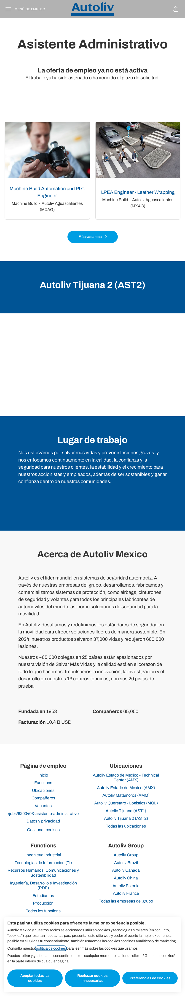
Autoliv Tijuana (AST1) (126, 811)
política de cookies (51, 948)
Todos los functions (43, 911)
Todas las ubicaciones (126, 826)
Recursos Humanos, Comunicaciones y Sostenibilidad (43, 873)
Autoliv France (126, 893)
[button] (175, 9)
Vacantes (43, 806)
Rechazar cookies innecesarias (92, 978)
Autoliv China (126, 878)
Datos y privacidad (43, 821)
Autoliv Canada (126, 870)
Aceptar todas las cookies (35, 978)
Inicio (43, 775)
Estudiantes (43, 895)
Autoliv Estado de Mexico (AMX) (126, 787)
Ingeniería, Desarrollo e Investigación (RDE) (43, 885)
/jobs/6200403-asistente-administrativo (43, 813)
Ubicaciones (43, 790)
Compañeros (43, 798)
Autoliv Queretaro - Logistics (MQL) (126, 803)
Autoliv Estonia (126, 886)
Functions (43, 782)
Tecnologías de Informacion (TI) (43, 862)
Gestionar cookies (43, 830)
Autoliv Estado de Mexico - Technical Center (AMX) (126, 777)
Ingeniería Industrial (43, 855)
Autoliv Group (126, 855)
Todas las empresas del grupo (126, 901)
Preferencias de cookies (150, 978)
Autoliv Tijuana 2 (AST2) (126, 818)
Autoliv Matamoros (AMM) (126, 795)
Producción (43, 903)
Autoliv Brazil (126, 862)
